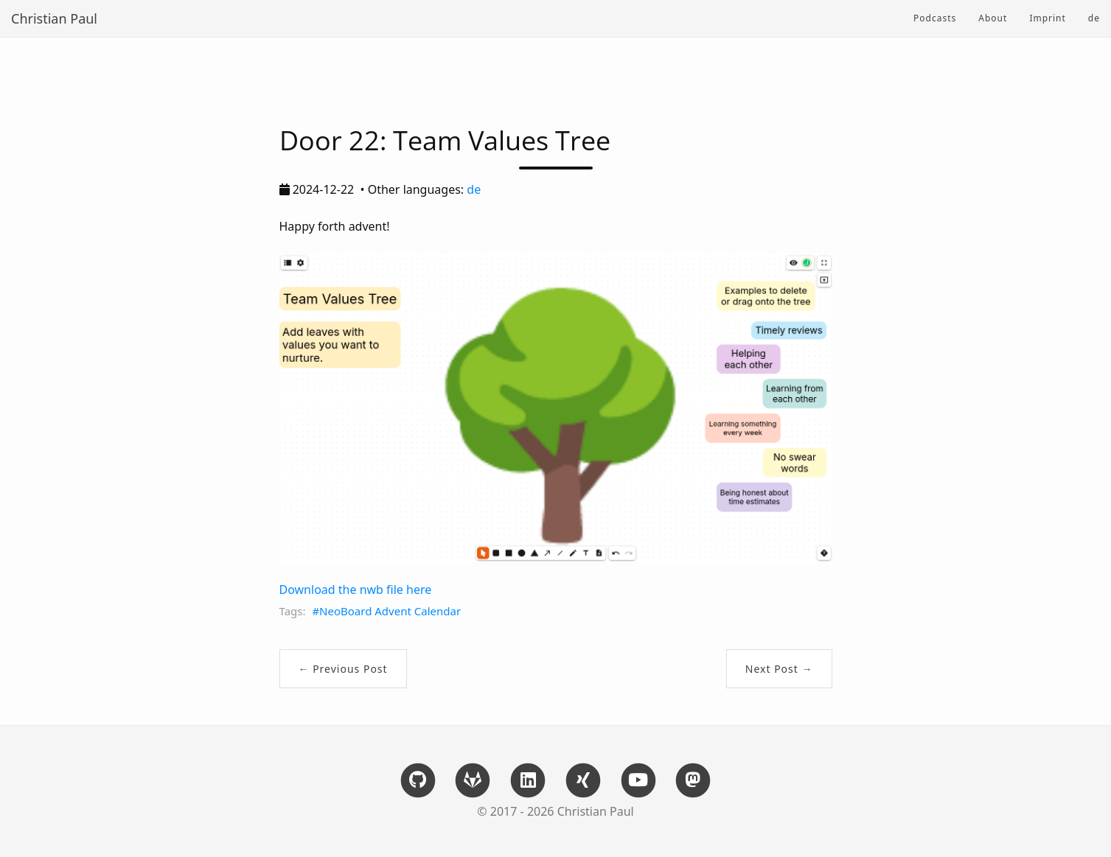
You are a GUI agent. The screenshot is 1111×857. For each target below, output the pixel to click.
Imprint (1047, 18)
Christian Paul (54, 18)
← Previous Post (343, 669)
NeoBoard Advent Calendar (390, 611)
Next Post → (779, 669)
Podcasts (934, 18)
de (1094, 18)
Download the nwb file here (355, 589)
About (992, 18)
